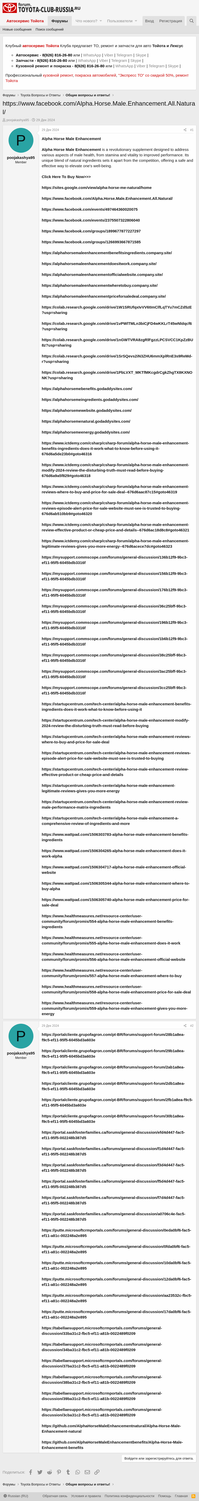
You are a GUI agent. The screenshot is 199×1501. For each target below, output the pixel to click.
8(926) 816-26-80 (57, 55)
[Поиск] (191, 21)
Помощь (164, 1496)
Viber (108, 55)
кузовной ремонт (58, 75)
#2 (192, 1026)
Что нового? (86, 21)
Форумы (60, 21)
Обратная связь (54, 1496)
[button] (100, 21)
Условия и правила (86, 1496)
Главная (181, 1496)
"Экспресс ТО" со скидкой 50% (145, 75)
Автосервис (27, 55)
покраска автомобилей (95, 75)
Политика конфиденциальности (129, 1496)
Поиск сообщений (50, 29)
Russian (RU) (16, 1496)
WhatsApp (92, 55)
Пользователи (119, 21)
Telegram (124, 55)
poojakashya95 (17, 120)
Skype (141, 55)
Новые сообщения (17, 29)
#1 (192, 130)
